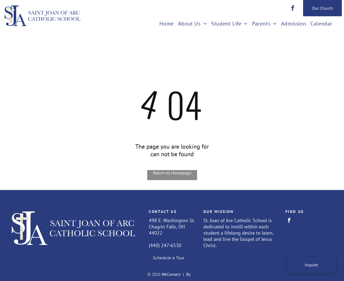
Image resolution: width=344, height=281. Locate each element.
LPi (194, 274)
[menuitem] (166, 24)
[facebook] (293, 9)
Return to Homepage (172, 172)
